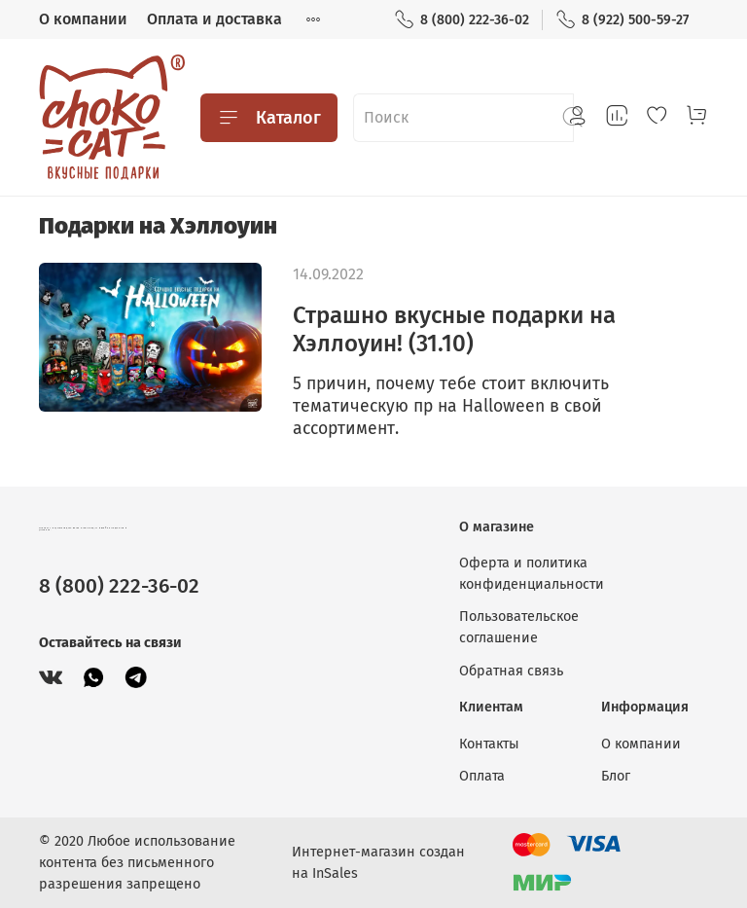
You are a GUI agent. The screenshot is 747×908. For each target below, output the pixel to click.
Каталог (269, 117)
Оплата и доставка (214, 19)
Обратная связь (511, 671)
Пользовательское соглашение (519, 627)
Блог (615, 776)
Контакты (489, 744)
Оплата (482, 776)
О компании (83, 19)
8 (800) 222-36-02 (461, 20)
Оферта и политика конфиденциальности (531, 574)
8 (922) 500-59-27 (622, 20)
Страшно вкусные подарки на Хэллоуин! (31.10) (454, 329)
